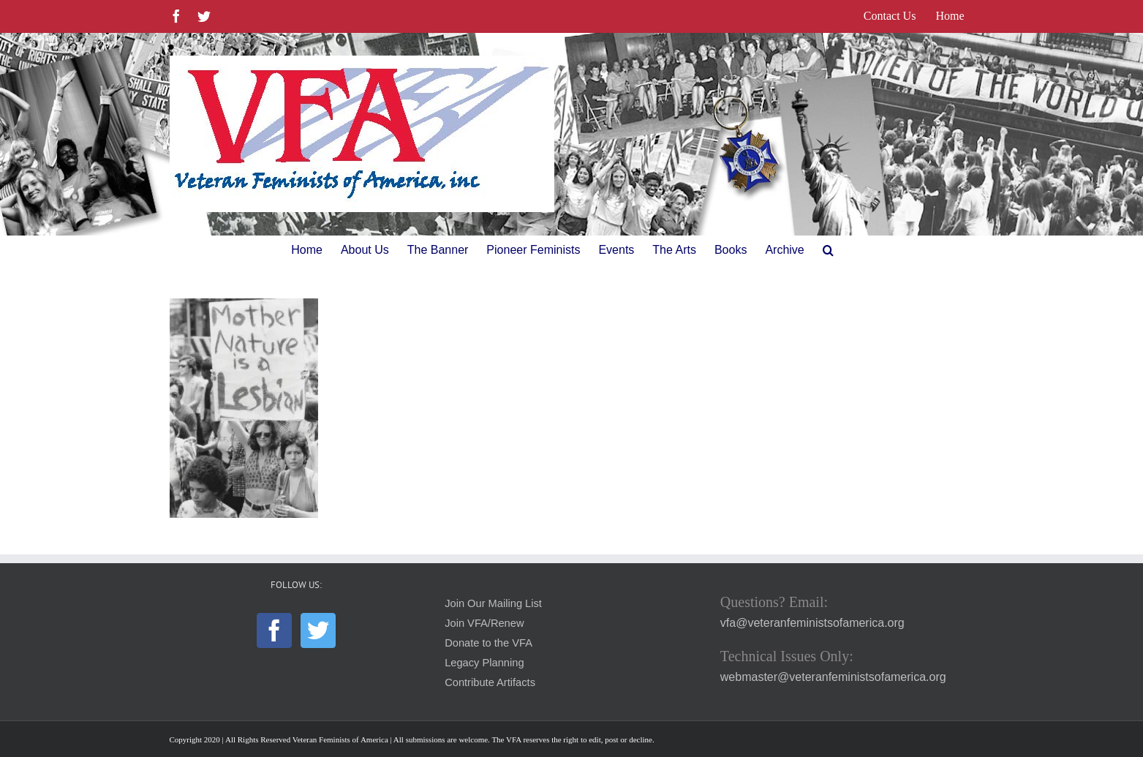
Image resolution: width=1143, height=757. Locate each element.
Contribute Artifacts (490, 682)
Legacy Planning (484, 663)
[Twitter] (318, 630)
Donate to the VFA (488, 643)
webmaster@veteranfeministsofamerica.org (833, 677)
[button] (828, 250)
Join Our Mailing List (493, 603)
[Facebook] (274, 630)
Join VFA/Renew (484, 623)
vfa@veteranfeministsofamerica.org (812, 623)
